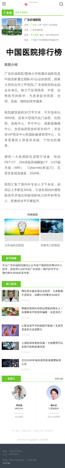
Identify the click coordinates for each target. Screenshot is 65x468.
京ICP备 (6, 463)
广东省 (34, 25)
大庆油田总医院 (14, 245)
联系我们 (49, 431)
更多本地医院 (21, 12)
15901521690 (15, 451)
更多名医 (59, 379)
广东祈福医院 (32, 19)
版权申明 (38, 431)
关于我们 (16, 431)
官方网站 (35, 35)
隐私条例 (27, 431)
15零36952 (13, 454)
